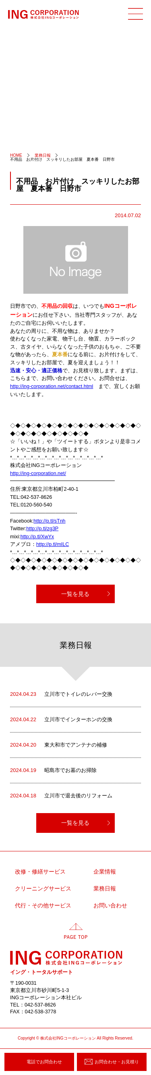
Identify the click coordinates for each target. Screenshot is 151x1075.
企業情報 (104, 872)
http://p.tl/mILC (52, 544)
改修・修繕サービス (40, 872)
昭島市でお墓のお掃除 (53, 770)
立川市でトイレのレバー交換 (61, 694)
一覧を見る (75, 594)
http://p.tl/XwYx (37, 537)
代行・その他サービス (43, 906)
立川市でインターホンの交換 (61, 719)
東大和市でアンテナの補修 (58, 745)
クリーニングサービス (43, 889)
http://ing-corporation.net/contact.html (51, 386)
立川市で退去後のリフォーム (61, 795)
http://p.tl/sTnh (49, 521)
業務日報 (104, 889)
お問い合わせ (110, 906)
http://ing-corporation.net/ (38, 473)
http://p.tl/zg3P (42, 528)
